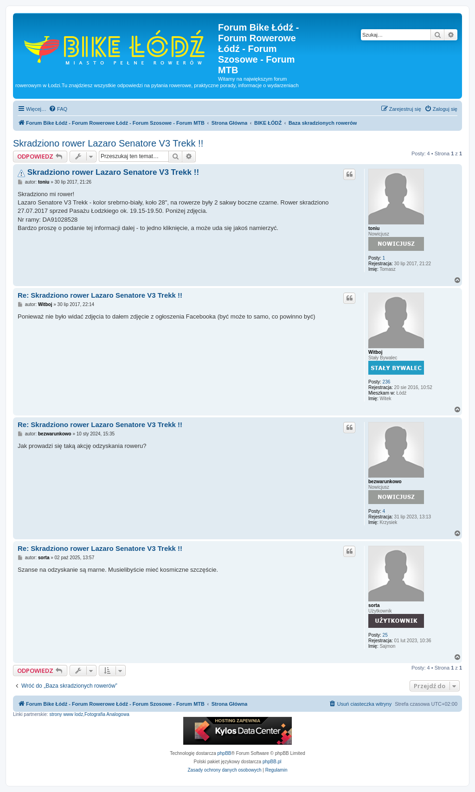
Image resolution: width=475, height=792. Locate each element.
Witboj (375, 352)
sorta (373, 605)
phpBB (224, 753)
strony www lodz (66, 714)
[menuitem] (58, 109)
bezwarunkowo (385, 481)
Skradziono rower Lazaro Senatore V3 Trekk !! (108, 143)
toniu (373, 228)
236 (387, 381)
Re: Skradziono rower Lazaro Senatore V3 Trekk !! (100, 295)
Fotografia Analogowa (106, 714)
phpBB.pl (272, 761)
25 (385, 635)
